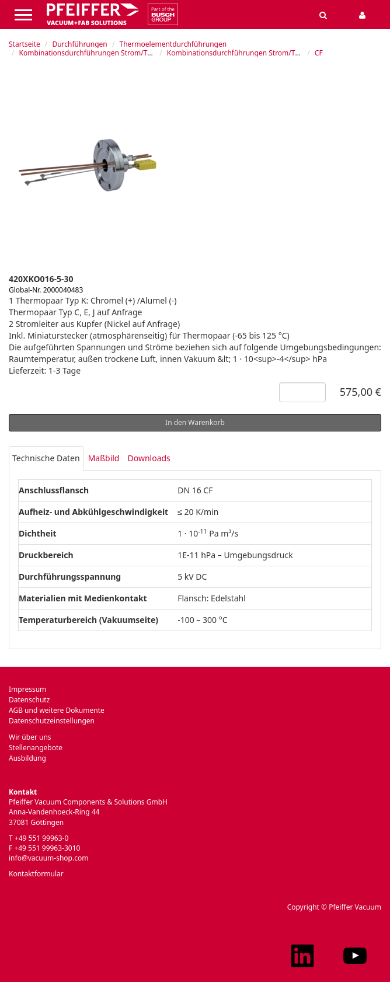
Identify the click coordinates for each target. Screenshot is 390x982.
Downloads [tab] (148, 458)
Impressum (27, 689)
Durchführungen (79, 44)
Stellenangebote (35, 748)
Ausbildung (27, 758)
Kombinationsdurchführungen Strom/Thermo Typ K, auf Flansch (272, 53)
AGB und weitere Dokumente (57, 710)
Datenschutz (29, 700)
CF (319, 53)
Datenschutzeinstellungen (52, 721)
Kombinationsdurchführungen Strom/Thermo (94, 53)
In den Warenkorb (195, 422)
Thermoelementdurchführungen (173, 44)
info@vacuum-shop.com (48, 858)
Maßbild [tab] (104, 458)
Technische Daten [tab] (46, 458)
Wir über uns (30, 737)
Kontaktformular (36, 874)
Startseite (24, 44)
